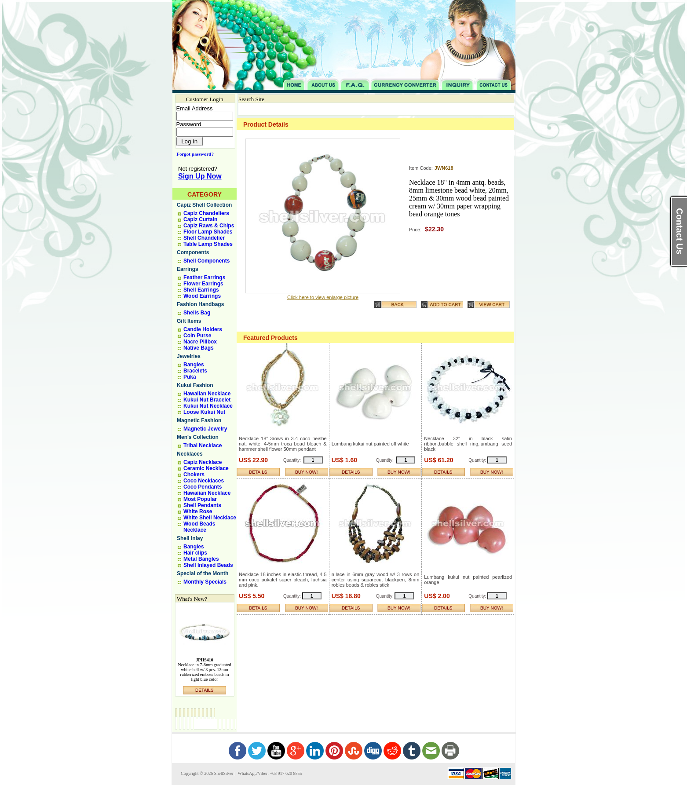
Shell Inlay (190, 538)
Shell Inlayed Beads (208, 565)
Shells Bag (196, 313)
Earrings (187, 269)
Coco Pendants (202, 487)
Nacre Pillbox (200, 342)
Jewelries (189, 356)
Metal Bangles (201, 559)
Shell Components (206, 261)
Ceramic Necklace (206, 468)
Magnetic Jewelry (205, 429)
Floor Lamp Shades (207, 232)
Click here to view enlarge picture (322, 297)
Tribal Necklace (202, 445)
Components (193, 252)
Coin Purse (197, 335)
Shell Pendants (202, 505)
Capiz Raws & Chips (208, 226)
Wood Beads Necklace (199, 527)
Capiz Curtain (200, 219)
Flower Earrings (203, 284)
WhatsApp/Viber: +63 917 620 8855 (269, 773)
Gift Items (189, 321)
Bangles (193, 364)
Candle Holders (202, 329)
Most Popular (200, 499)
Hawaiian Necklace (206, 394)
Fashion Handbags (200, 304)
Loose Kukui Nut (204, 412)
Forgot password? (193, 154)
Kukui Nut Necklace (208, 406)
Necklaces (190, 454)
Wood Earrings (202, 296)
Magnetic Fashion (199, 420)
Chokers (194, 474)
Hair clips (195, 553)
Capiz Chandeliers (206, 213)
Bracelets (195, 371)
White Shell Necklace (209, 518)
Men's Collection (198, 437)
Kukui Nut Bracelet (206, 400)
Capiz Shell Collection (204, 205)
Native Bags (198, 348)
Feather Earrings (204, 277)
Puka (189, 377)
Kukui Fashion (195, 385)
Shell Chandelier (204, 238)
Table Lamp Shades (208, 244)
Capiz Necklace (202, 462)
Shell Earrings (201, 290)
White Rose (197, 511)
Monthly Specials (205, 582)
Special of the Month (202, 573)
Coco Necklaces (203, 481)
